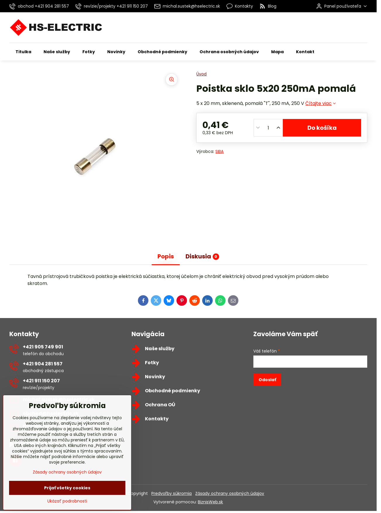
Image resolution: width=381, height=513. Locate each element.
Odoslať (267, 380)
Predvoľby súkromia (171, 493)
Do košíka (322, 128)
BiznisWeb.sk (210, 502)
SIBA (219, 151)
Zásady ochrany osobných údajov (229, 493)
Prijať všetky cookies (67, 504)
